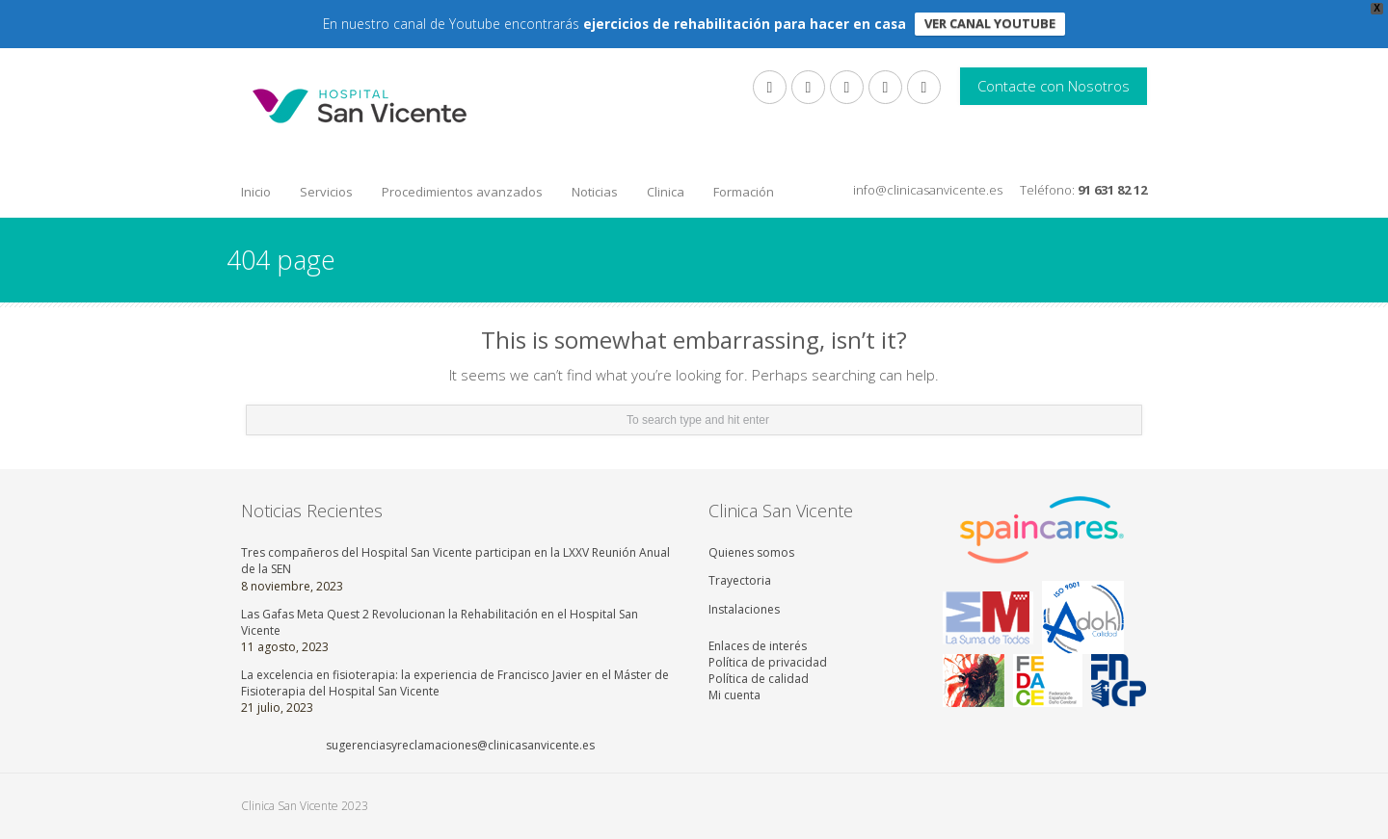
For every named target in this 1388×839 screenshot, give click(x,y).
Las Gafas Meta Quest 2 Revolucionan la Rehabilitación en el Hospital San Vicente (439, 622)
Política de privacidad (767, 662)
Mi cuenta (734, 695)
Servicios (326, 191)
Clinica (665, 191)
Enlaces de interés (757, 646)
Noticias (595, 191)
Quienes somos (751, 552)
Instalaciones (744, 609)
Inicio (256, 191)
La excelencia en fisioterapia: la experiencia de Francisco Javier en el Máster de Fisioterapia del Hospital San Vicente (455, 683)
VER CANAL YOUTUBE (989, 23)
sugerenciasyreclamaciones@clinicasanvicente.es (460, 745)
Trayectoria (739, 580)
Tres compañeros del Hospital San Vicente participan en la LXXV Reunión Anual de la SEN (455, 560)
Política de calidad (758, 678)
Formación (743, 191)
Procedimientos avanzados (462, 191)
